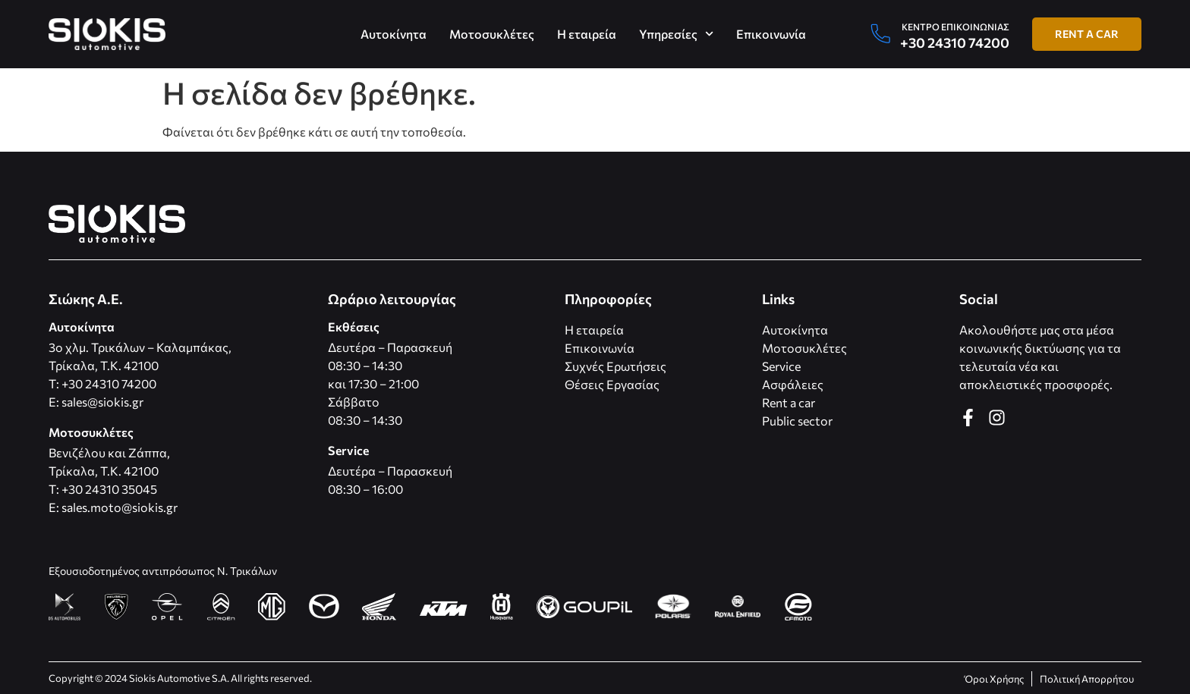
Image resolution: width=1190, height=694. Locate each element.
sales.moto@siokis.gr (119, 507)
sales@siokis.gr (102, 401)
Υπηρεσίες (676, 34)
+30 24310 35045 (109, 489)
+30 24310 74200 (954, 42)
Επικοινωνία (771, 34)
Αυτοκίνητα (393, 34)
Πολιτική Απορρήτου (1087, 679)
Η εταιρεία (586, 34)
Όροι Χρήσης (994, 679)
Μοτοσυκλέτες (491, 34)
